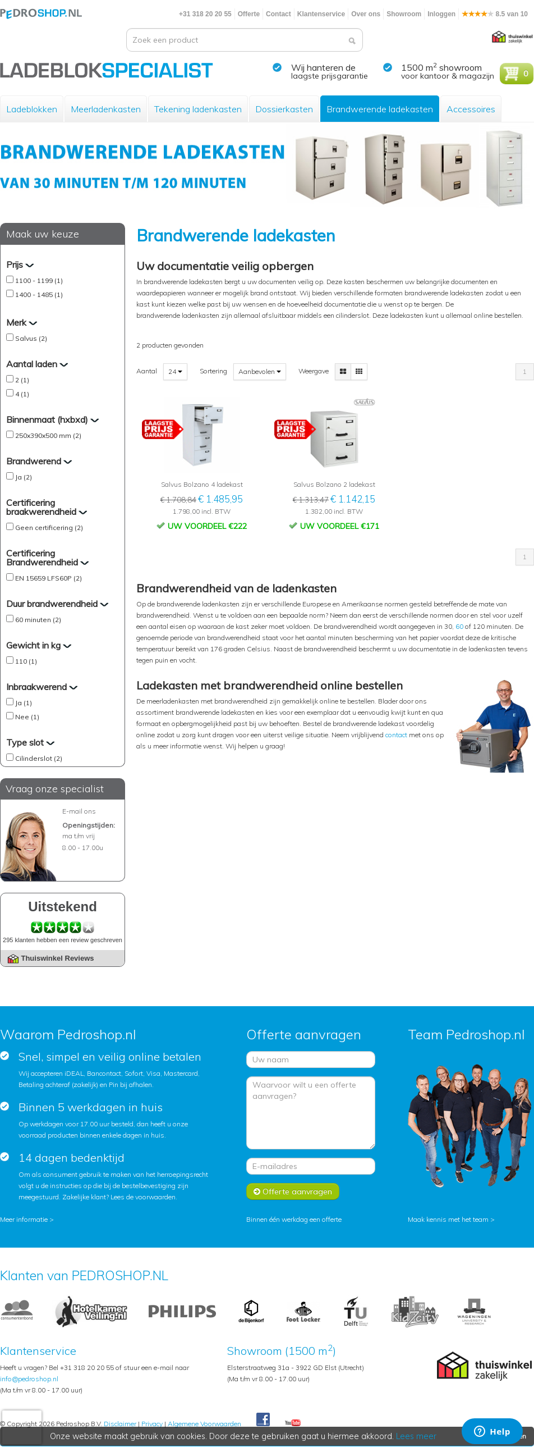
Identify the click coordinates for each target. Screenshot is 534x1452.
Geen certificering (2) (49, 527)
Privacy (152, 1423)
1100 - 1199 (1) (39, 280)
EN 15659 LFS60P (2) (48, 578)
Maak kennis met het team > (451, 1219)
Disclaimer (120, 1423)
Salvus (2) (31, 338)
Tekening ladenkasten (198, 109)
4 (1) (22, 394)
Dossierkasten (284, 109)
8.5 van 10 (495, 14)
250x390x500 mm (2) (48, 435)
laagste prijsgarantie (329, 76)
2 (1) (22, 380)
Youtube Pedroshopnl (293, 1423)
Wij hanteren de (323, 67)
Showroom (403, 14)
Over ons (365, 14)
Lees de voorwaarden (143, 1197)
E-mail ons (79, 811)
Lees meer (417, 1436)
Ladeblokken (31, 109)
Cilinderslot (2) (38, 758)
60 (459, 626)
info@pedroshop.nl (29, 1379)
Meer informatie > (27, 1219)
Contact (278, 14)
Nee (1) (27, 717)
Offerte (249, 14)
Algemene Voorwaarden (204, 1423)
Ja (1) (23, 702)
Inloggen (441, 14)
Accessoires (470, 109)
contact (397, 734)
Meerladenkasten (106, 109)
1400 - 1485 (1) (39, 294)
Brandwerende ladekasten (379, 109)
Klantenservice (321, 14)
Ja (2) (23, 477)
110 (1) (26, 661)
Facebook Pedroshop (263, 1420)
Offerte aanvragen (293, 1191)
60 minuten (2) (38, 619)
